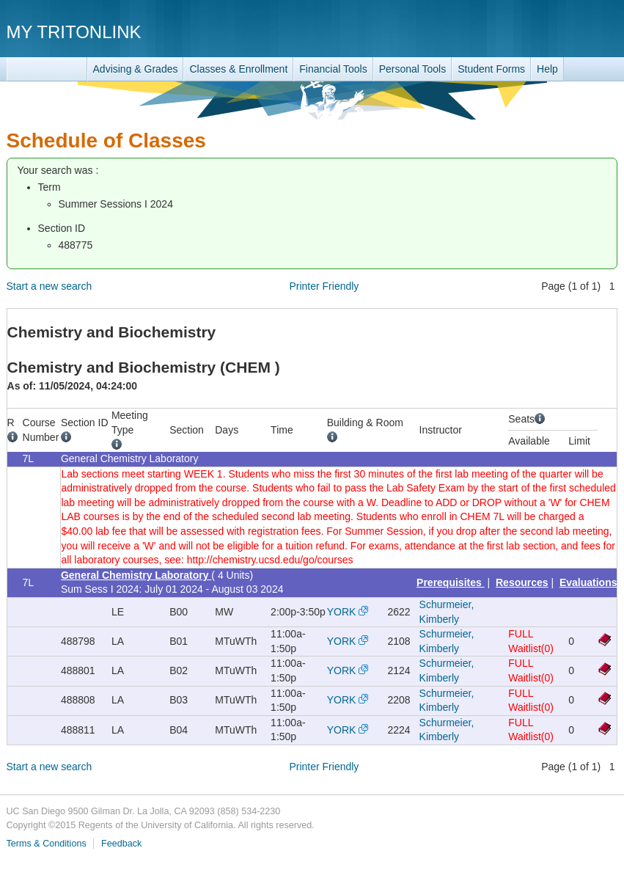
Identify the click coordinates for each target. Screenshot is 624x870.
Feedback (121, 843)
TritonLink (47, 69)
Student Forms (491, 69)
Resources (522, 582)
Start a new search (49, 286)
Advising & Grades (135, 69)
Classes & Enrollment (238, 69)
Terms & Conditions (47, 843)
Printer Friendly (324, 286)
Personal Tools (413, 69)
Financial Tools (333, 69)
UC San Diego (533, 31)
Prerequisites (450, 582)
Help (547, 69)
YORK (341, 612)
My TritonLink (74, 32)
